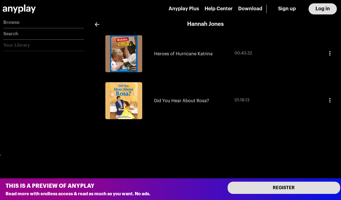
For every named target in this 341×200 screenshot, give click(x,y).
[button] (43, 22)
